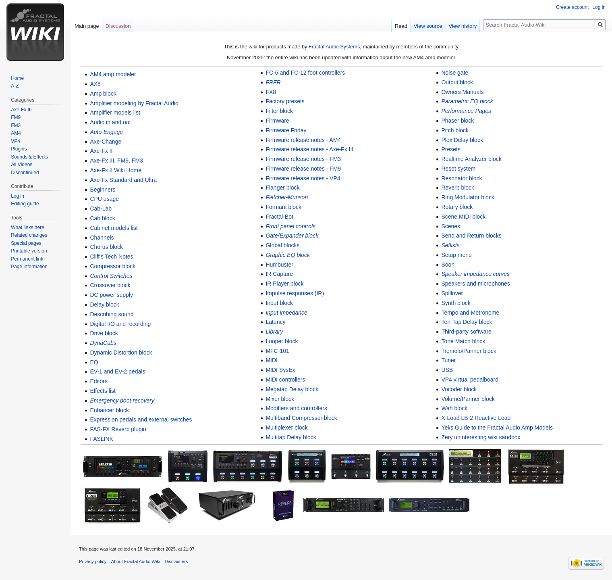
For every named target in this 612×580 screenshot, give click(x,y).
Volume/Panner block (467, 399)
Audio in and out (110, 122)
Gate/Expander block (292, 235)
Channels (102, 237)
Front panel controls (290, 226)
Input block (279, 303)
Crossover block (110, 285)
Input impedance (286, 312)
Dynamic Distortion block (121, 352)
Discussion (118, 26)
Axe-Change (105, 141)
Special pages (26, 243)
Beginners (102, 189)
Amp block (103, 93)
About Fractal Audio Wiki (135, 561)
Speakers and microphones (475, 283)
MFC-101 (277, 351)
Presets (450, 149)
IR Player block (284, 283)
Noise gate (454, 72)
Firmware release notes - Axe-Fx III (309, 149)
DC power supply (111, 295)
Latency (275, 322)
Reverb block (457, 187)
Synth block (455, 303)
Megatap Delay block (292, 389)
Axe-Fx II (101, 151)
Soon (447, 264)
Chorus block (106, 247)
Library (274, 331)
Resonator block (461, 178)
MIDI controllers (285, 379)
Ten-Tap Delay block (466, 322)
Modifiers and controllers (296, 408)
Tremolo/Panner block (468, 351)
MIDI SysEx (280, 370)
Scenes (450, 226)
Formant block (283, 207)
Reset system (458, 168)
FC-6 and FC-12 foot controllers (305, 72)
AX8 (95, 84)
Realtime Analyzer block (471, 159)
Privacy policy (92, 561)
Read (401, 26)
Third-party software (466, 331)
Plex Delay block (462, 140)
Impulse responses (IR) (295, 293)
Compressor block (112, 266)
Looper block (282, 341)
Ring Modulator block (467, 197)
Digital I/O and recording (120, 324)
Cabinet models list (113, 228)
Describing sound (111, 314)
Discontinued (25, 172)
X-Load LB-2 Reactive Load (475, 418)
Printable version (29, 251)
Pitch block (455, 130)
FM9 (16, 117)
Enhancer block (109, 410)
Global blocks (282, 245)
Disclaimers (176, 561)
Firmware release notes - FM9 (303, 168)
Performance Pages (466, 111)
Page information (29, 266)
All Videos (21, 164)
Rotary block (457, 207)
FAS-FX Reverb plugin (118, 429)
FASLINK (101, 439)
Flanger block (282, 187)
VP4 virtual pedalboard (469, 379)
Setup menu (456, 255)
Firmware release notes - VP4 (303, 178)
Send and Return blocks (471, 235)
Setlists (450, 245)
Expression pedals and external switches (141, 419)
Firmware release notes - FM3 (303, 159)
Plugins (19, 149)
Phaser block (457, 120)
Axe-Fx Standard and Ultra (123, 180)
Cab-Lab (101, 208)
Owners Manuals (462, 92)
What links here (27, 227)
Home (17, 78)
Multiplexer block (286, 427)
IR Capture (279, 274)
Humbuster (279, 264)
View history (462, 26)
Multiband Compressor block (301, 418)
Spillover (452, 293)
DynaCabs (103, 343)
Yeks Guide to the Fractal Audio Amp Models (497, 427)
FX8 (271, 92)
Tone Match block (463, 341)
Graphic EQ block (288, 255)
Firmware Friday (286, 130)
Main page (87, 26)
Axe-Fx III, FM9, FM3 (116, 160)
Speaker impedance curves (475, 274)
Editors (99, 381)
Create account (572, 7)
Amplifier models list (115, 112)
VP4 (15, 141)
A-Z (15, 86)
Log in (599, 7)
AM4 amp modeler (113, 74)
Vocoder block (459, 389)
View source (428, 26)
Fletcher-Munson (287, 197)
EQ (94, 362)
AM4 (16, 133)
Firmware (277, 120)
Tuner (448, 360)
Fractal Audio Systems (334, 47)
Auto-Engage (106, 132)
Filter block (279, 111)
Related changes (29, 235)
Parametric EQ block (467, 101)
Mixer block (280, 399)
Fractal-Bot (279, 216)
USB (447, 370)
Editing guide (25, 204)
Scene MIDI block (463, 216)
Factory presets (285, 101)
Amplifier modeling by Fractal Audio (134, 103)
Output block (457, 82)
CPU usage (104, 199)
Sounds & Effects (29, 157)
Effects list (103, 391)
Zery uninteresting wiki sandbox (480, 437)
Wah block (454, 408)
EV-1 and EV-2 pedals (117, 371)
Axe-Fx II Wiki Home (115, 170)
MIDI (272, 360)
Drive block (104, 333)
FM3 (16, 125)
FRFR (273, 82)
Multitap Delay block (291, 437)
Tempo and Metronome (470, 312)
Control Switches (111, 276)
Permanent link (27, 259)
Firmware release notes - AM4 (303, 140)
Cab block (102, 218)
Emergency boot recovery (122, 400)
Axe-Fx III (21, 110)
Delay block (104, 304)
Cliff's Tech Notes (111, 256)
